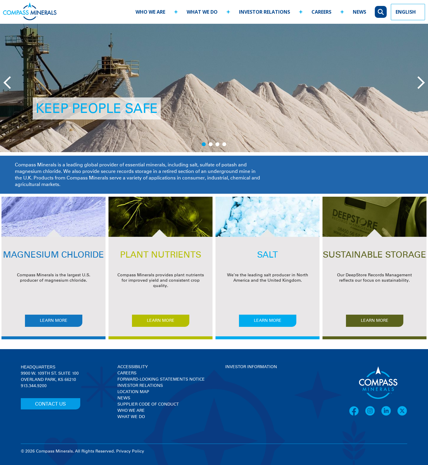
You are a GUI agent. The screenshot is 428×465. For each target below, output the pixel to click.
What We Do (131, 417)
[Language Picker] (408, 12)
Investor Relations (140, 386)
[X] (402, 415)
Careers (126, 373)
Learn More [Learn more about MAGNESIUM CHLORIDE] (53, 321)
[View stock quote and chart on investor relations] (252, 392)
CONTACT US (50, 404)
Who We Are (131, 411)
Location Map (133, 392)
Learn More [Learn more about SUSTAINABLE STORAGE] (374, 321)
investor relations (264, 12)
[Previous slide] (8, 82)
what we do (202, 12)
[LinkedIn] (389, 415)
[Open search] (381, 12)
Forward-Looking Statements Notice (161, 379)
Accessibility (132, 367)
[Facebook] (357, 415)
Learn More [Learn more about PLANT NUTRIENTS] (160, 321)
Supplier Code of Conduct (148, 404)
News (123, 398)
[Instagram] (373, 415)
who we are (150, 12)
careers (321, 12)
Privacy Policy (130, 451)
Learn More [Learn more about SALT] (267, 321)
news (359, 12)
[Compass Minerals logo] (29, 12)
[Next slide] (417, 82)
